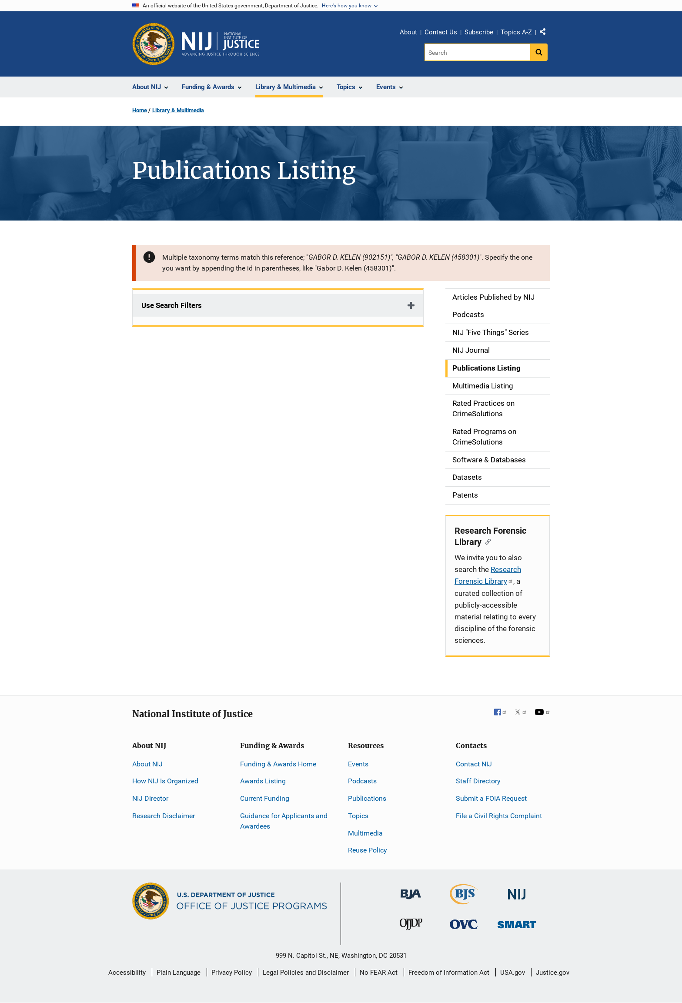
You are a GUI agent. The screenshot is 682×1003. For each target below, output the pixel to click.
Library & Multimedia (178, 110)
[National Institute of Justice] (516, 890)
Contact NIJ (474, 764)
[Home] (220, 44)
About (408, 32)
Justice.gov (552, 972)
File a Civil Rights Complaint (499, 816)
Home (139, 110)
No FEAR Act (379, 972)
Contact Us (441, 32)
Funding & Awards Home (278, 764)
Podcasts (362, 781)
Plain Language (179, 972)
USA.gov (512, 972)
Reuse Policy (367, 850)
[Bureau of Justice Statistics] (464, 900)
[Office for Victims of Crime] (464, 924)
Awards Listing (263, 781)
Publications (367, 798)
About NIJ (147, 764)
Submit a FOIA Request (491, 798)
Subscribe (479, 32)
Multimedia (365, 833)
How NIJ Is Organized (165, 781)
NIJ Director (150, 798)
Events (358, 764)
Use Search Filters (171, 305)
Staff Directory (478, 781)
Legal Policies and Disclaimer (306, 972)
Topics (358, 816)
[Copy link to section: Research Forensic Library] (486, 541)
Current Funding (264, 798)
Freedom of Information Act (448, 972)
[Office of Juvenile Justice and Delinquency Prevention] (411, 926)
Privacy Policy (231, 972)
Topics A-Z (516, 32)
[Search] (477, 52)
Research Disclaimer (163, 816)
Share (546, 33)
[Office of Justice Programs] (153, 44)
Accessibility (127, 972)
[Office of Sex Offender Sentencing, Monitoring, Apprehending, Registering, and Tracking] (517, 922)
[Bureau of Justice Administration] (411, 890)
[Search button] (539, 52)
